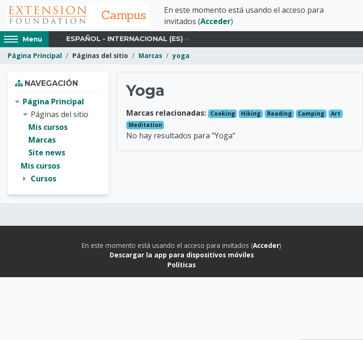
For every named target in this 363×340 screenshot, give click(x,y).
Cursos (43, 178)
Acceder (215, 21)
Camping (311, 114)
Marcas (150, 55)
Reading (279, 114)
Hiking (250, 114)
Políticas (181, 264)
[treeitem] (58, 140)
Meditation (145, 125)
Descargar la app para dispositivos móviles (182, 254)
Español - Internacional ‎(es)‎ (124, 38)
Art (335, 114)
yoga (181, 55)
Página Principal (35, 55)
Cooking (222, 114)
